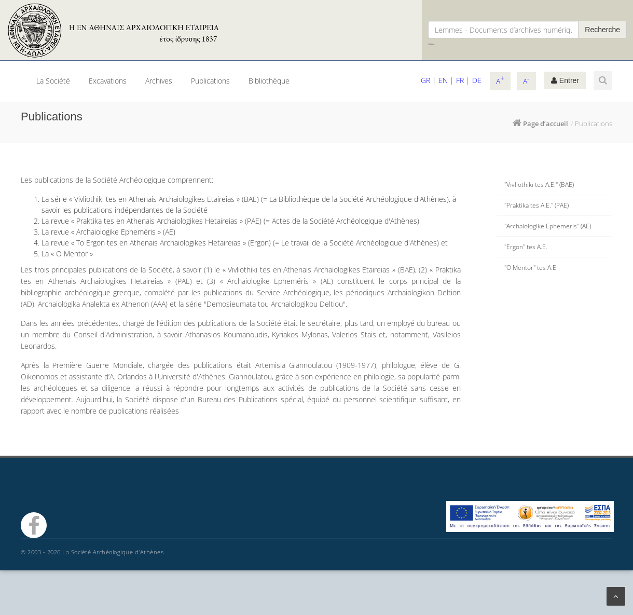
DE (476, 80)
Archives (158, 81)
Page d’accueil (545, 123)
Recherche (602, 29)
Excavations (108, 81)
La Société (53, 81)
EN (443, 80)
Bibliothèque (269, 81)
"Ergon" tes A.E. (525, 246)
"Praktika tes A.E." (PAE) (536, 205)
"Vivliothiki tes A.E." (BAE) (539, 184)
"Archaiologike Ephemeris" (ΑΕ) (547, 226)
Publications (210, 81)
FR (460, 80)
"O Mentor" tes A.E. (531, 267)
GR (425, 80)
